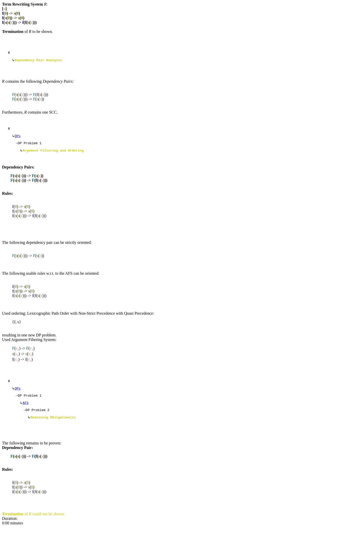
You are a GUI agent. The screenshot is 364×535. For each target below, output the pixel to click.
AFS (25, 409)
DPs (17, 138)
